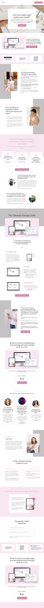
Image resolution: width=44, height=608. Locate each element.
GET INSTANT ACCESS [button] (22, 385)
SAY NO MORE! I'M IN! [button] (25, 334)
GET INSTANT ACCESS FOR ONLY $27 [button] (22, 170)
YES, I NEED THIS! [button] (22, 25)
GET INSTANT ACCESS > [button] (38, 2)
